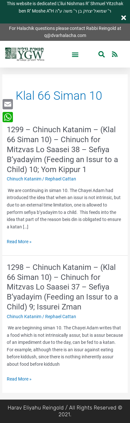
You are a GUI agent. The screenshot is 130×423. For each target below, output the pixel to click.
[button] (75, 54)
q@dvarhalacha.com (65, 35)
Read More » (19, 241)
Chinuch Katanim (24, 178)
